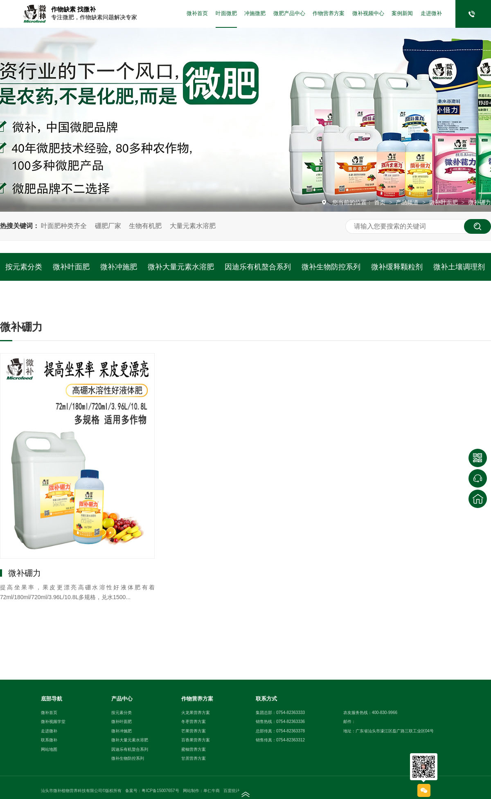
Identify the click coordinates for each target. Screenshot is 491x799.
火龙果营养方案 (195, 712)
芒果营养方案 (193, 731)
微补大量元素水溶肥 (181, 267)
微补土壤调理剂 (459, 267)
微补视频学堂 (53, 721)
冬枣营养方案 (193, 721)
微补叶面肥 (444, 202)
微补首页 (197, 13)
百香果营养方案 (195, 740)
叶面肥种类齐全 (64, 225)
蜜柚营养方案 (193, 749)
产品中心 (122, 699)
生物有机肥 (145, 225)
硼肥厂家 (108, 225)
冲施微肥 (255, 13)
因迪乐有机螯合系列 (258, 267)
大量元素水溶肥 (193, 225)
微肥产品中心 (289, 13)
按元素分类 (23, 267)
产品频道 (408, 202)
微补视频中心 (368, 13)
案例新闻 (402, 13)
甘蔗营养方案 (193, 758)
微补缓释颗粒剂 (397, 267)
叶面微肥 (226, 13)
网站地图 (49, 749)
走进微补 (431, 13)
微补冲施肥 (118, 267)
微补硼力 (479, 202)
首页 (380, 202)
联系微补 (49, 740)
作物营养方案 (329, 13)
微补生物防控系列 (331, 267)
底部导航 (51, 699)
